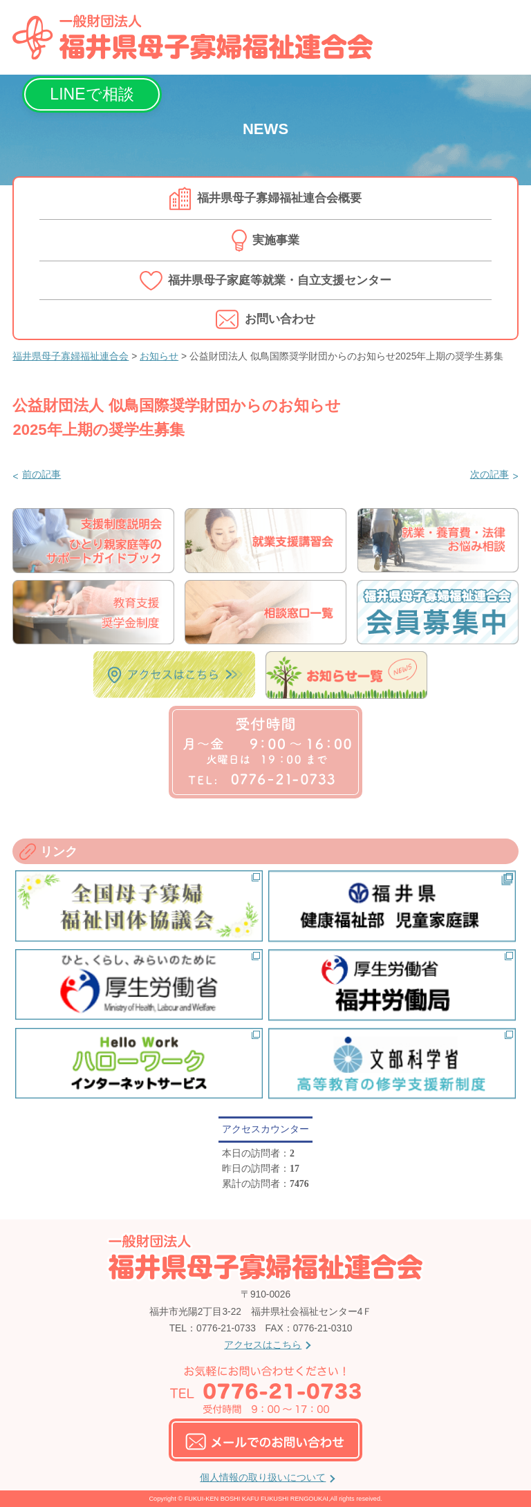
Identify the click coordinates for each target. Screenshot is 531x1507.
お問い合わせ (280, 319)
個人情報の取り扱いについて (263, 1477)
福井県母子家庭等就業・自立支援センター (279, 280)
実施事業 (275, 240)
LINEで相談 (91, 94)
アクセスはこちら (262, 1345)
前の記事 (41, 474)
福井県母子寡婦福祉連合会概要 (279, 198)
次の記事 (489, 474)
